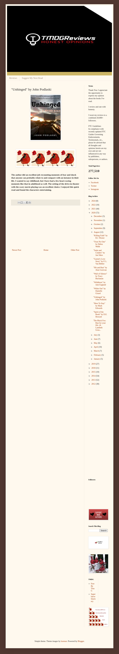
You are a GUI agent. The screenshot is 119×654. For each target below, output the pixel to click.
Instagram (95, 189)
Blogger (81, 641)
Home (46, 250)
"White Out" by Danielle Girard (99, 291)
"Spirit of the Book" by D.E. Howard (100, 314)
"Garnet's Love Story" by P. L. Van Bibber (100, 261)
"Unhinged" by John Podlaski (99, 298)
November (98, 220)
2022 (94, 205)
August (97, 232)
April (96, 347)
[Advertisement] (46, 227)
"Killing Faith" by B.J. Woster (100, 236)
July (96, 335)
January (97, 359)
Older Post (75, 250)
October (97, 224)
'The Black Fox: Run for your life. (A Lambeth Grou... (99, 325)
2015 (94, 372)
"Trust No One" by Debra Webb (99, 244)
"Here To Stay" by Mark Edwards (99, 305)
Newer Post (16, 250)
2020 (94, 213)
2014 (94, 376)
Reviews (13, 78)
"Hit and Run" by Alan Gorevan (100, 269)
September (98, 228)
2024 (94, 201)
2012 (94, 384)
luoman (64, 641)
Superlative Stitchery (93, 597)
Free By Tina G (92, 587)
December (98, 216)
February (97, 355)
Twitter (94, 186)
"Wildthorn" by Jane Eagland (99, 283)
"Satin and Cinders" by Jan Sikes (99, 252)
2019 (94, 364)
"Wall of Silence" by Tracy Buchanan (100, 276)
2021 (94, 209)
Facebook (95, 182)
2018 (94, 368)
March (96, 351)
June (96, 339)
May (96, 343)
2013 (94, 380)
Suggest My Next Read (32, 78)
